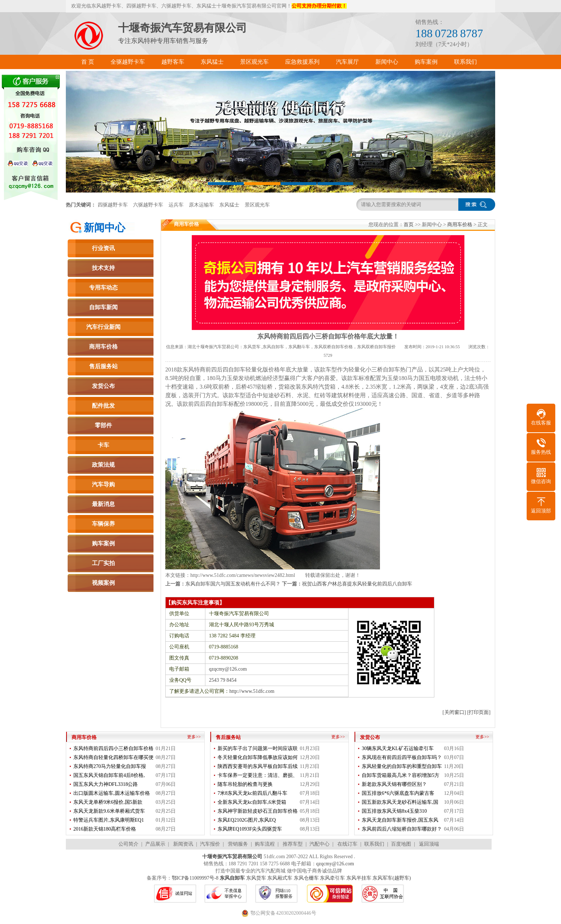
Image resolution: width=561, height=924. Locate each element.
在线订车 (347, 844)
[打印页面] (479, 712)
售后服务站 (103, 366)
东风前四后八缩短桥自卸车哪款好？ (402, 829)
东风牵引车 (332, 878)
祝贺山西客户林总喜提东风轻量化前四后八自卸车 (357, 584)
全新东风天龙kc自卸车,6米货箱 (252, 802)
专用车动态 (103, 288)
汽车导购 (103, 484)
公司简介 (128, 844)
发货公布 (103, 386)
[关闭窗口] (454, 712)
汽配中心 (319, 844)
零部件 (103, 425)
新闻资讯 (183, 844)
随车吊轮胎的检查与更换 (245, 784)
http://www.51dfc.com (251, 691)
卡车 (103, 445)
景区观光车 (257, 205)
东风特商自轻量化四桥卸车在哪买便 (113, 757)
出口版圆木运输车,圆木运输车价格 (111, 793)
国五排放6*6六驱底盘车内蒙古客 (398, 793)
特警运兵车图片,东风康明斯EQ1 (108, 820)
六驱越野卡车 (148, 205)
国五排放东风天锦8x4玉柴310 (394, 811)
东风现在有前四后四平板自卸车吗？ (402, 757)
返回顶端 (429, 844)
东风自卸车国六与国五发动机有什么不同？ (232, 584)
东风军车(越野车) (391, 878)
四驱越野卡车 (113, 205)
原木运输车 (201, 205)
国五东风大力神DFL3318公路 (105, 784)
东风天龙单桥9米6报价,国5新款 (107, 802)
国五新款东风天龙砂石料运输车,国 (400, 802)
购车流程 (265, 844)
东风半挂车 (358, 878)
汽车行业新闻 (103, 327)
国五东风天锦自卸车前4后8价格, (109, 775)
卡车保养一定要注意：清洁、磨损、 (258, 775)
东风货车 (256, 878)
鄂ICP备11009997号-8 (195, 878)
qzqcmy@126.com (228, 669)
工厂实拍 (103, 563)
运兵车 (176, 205)
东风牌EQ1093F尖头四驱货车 (250, 829)
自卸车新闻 (103, 307)
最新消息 (103, 504)
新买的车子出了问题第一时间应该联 (258, 748)
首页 (409, 224)
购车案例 (103, 543)
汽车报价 (210, 844)
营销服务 (238, 844)
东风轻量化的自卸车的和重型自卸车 (402, 766)
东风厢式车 (279, 878)
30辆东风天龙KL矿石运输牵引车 (398, 748)
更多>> (194, 736)
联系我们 (374, 844)
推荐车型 (293, 844)
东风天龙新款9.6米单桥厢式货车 (109, 811)
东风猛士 (229, 205)
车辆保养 (103, 524)
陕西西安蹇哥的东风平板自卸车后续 (258, 766)
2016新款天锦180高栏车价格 (104, 829)
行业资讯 (103, 248)
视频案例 (103, 583)
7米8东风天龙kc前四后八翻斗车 (252, 793)
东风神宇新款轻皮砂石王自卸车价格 (258, 811)
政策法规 (103, 465)
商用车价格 (103, 347)
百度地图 (401, 844)
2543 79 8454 (222, 680)
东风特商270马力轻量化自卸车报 (109, 766)
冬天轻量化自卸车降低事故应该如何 (258, 757)
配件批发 (103, 406)
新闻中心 (104, 227)
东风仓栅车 (306, 878)
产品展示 (155, 844)
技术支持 (103, 268)
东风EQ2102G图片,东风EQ (247, 820)
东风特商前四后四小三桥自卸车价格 (113, 748)
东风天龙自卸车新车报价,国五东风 (400, 820)
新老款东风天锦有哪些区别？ (394, 784)
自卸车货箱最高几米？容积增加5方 (400, 775)
